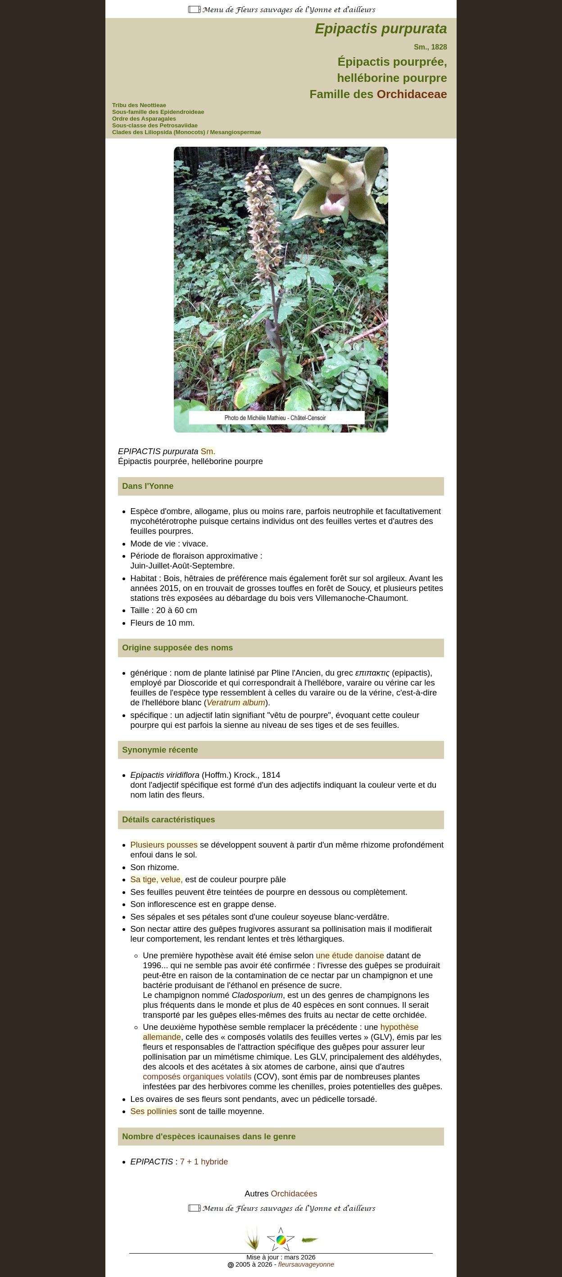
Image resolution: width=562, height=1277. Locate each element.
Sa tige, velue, (157, 879)
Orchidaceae (412, 94)
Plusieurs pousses (164, 844)
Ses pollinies (154, 1111)
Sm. (208, 451)
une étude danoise (350, 955)
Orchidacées (294, 1193)
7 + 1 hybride (204, 1161)
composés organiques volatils (197, 1076)
